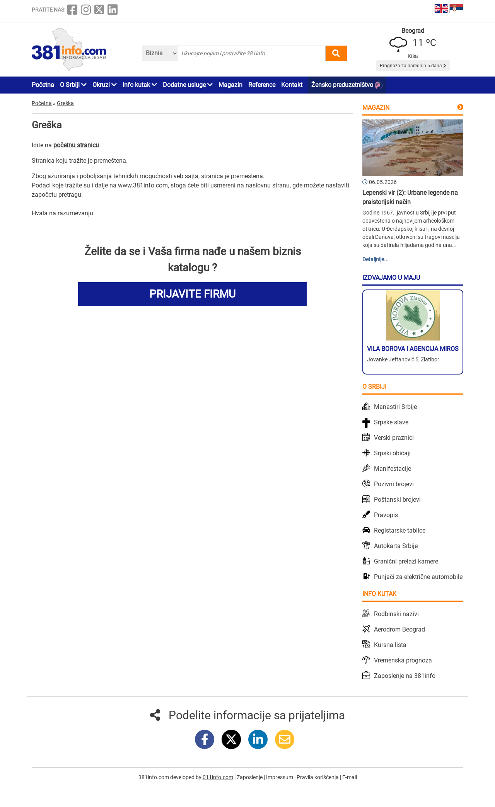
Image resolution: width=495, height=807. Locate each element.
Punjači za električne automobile (418, 577)
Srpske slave (391, 422)
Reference (261, 85)
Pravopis (386, 515)
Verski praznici (394, 437)
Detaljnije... (375, 259)
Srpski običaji (392, 453)
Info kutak (140, 85)
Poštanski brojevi (397, 499)
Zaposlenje (250, 777)
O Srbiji (73, 85)
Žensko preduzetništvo (346, 85)
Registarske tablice (399, 530)
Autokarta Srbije (396, 546)
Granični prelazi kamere (406, 561)
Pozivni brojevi (394, 484)
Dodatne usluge (188, 85)
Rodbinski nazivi (396, 614)
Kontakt (291, 85)
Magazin (230, 85)
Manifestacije (392, 468)
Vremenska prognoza (403, 660)
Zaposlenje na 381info (404, 675)
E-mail (349, 777)
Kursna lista (390, 645)
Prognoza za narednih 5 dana (413, 65)
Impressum (280, 777)
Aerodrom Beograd (399, 629)
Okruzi (104, 85)
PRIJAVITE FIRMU (192, 294)
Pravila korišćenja (318, 777)
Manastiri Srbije (395, 406)
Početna (43, 85)
